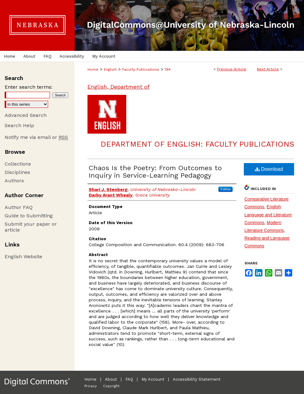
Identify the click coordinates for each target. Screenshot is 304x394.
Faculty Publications (140, 69)
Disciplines (17, 172)
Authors (14, 181)
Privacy (90, 386)
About (111, 379)
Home (92, 69)
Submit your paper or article (31, 227)
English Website (23, 256)
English (110, 69)
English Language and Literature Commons (268, 214)
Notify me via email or (36, 137)
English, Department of (118, 86)
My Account (152, 379)
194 (168, 69)
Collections (18, 164)
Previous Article (231, 69)
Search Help (19, 125)
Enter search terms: (28, 87)
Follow (225, 189)
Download (269, 169)
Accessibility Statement (197, 379)
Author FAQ (19, 207)
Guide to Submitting (29, 216)
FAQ (129, 379)
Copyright (111, 386)
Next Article (268, 69)
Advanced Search (26, 115)
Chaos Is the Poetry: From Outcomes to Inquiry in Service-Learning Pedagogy (155, 171)
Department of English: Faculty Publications (197, 144)
